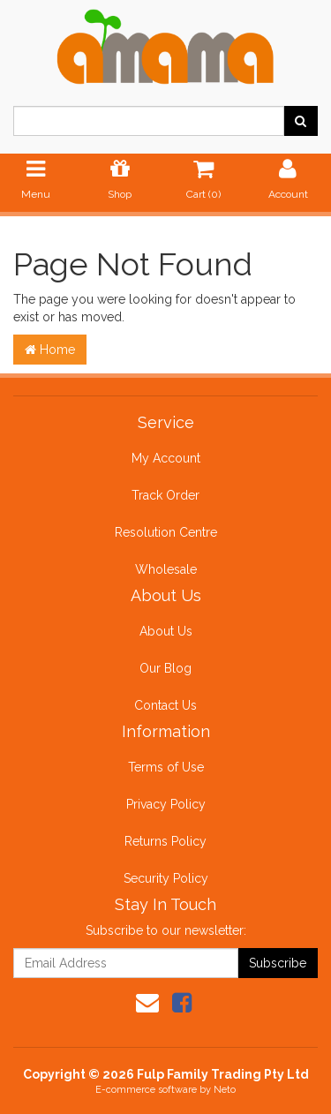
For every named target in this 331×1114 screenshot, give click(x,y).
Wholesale (166, 569)
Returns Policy (165, 841)
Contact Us (165, 705)
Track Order (165, 495)
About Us (165, 631)
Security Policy (166, 878)
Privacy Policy (166, 804)
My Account (166, 458)
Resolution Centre (166, 532)
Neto (225, 1089)
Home (50, 349)
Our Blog (165, 668)
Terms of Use (166, 767)
